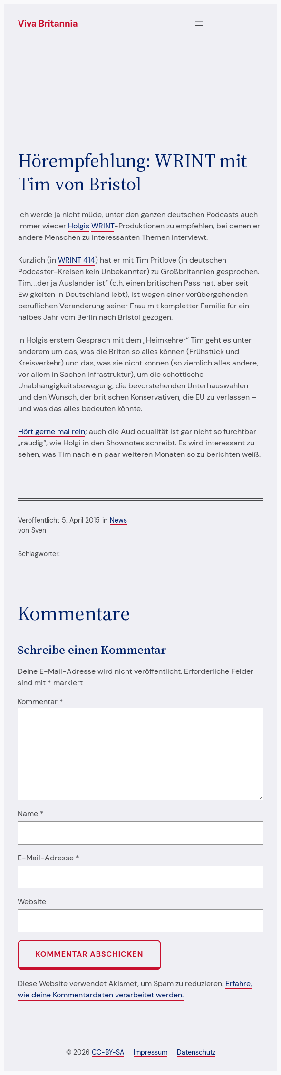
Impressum (150, 1052)
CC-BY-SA (108, 1052)
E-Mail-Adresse (48, 858)
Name (31, 814)
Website (32, 902)
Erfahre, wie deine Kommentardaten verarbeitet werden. (135, 989)
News (118, 520)
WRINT (102, 226)
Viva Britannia (48, 24)
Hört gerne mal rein (51, 431)
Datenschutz (196, 1052)
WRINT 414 (76, 260)
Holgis (78, 226)
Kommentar (40, 702)
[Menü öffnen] (199, 24)
